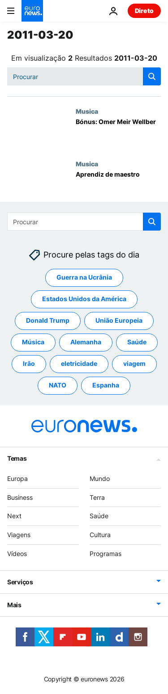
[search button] (152, 76)
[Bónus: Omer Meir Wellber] (118, 133)
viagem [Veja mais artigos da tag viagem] (134, 364)
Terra (97, 497)
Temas (17, 458)
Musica (87, 111)
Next (14, 516)
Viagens (18, 534)
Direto (144, 10)
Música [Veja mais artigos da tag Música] (33, 342)
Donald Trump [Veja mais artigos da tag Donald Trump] (47, 321)
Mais (14, 605)
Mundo (100, 478)
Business (20, 497)
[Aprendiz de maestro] (118, 186)
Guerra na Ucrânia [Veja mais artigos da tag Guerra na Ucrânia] (84, 277)
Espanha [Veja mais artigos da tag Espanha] (105, 385)
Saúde (99, 516)
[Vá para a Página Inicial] (32, 11)
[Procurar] (84, 76)
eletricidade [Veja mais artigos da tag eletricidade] (79, 364)
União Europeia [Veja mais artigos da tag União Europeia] (118, 321)
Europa (17, 478)
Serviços (20, 582)
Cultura (100, 534)
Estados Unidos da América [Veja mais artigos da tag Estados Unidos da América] (84, 299)
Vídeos (17, 553)
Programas (105, 553)
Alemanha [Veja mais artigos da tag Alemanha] (85, 342)
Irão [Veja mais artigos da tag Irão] (29, 364)
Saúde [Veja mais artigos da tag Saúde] (136, 342)
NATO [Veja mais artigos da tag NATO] (57, 385)
